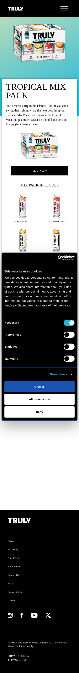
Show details (58, 374)
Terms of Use (17, 660)
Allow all (39, 386)
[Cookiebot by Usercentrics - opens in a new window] (58, 257)
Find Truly (13, 549)
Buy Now (39, 170)
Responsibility (15, 592)
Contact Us (13, 575)
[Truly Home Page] (15, 8)
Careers (11, 600)
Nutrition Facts (15, 566)
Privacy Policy (18, 656)
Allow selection (39, 399)
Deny (39, 411)
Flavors (11, 541)
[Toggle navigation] (64, 9)
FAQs (10, 583)
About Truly (14, 558)
